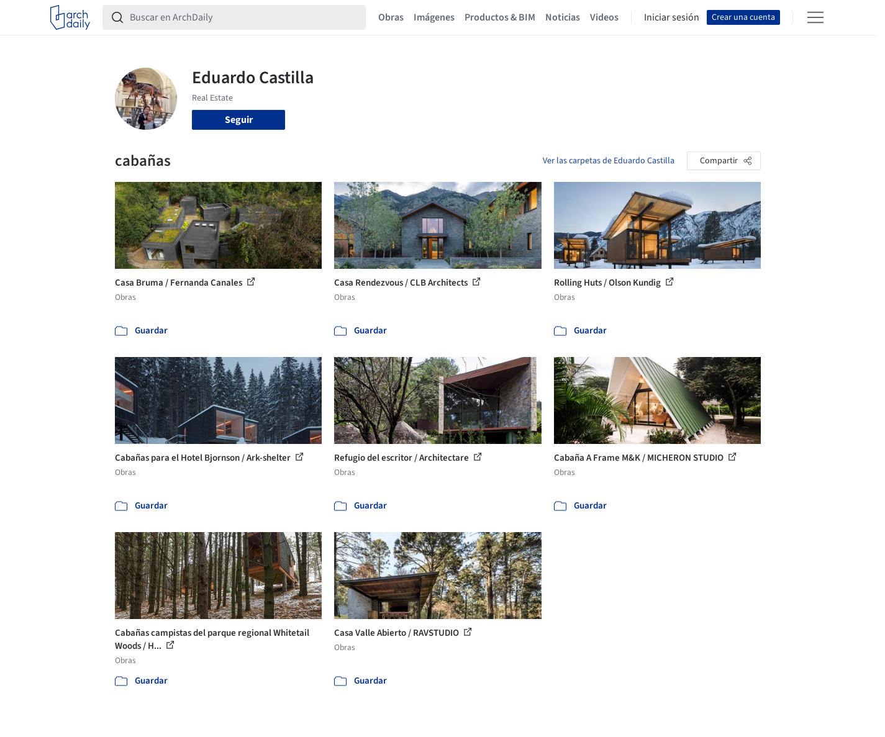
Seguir (239, 120)
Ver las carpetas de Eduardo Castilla (608, 160)
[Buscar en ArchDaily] (244, 17)
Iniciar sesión (671, 17)
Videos (604, 17)
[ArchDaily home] (70, 17)
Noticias (562, 17)
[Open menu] (815, 17)
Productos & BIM (500, 17)
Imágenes (434, 17)
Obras (391, 17)
